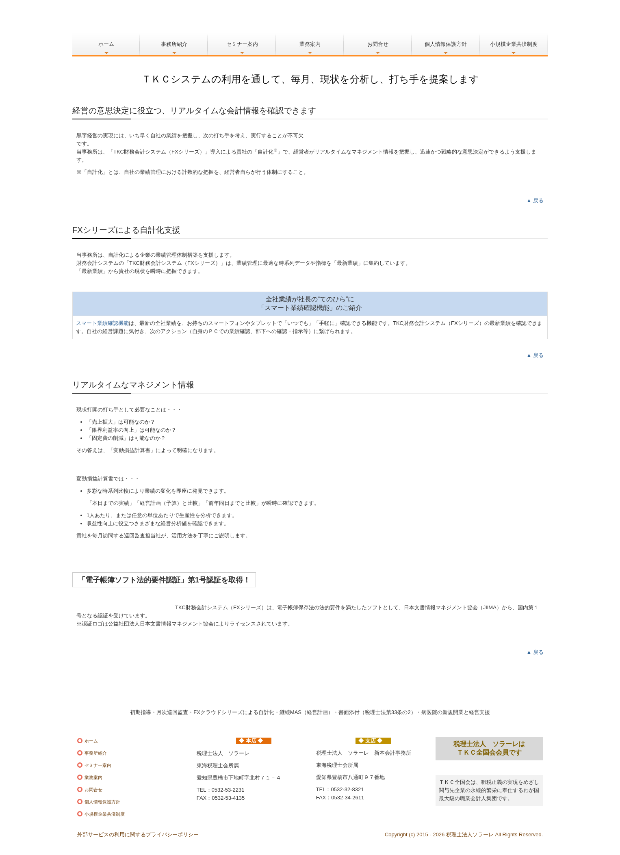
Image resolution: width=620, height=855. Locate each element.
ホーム (106, 44)
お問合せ (377, 44)
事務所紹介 (174, 44)
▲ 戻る (535, 200)
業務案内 (310, 44)
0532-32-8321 (347, 789)
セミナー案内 (242, 44)
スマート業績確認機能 (102, 323)
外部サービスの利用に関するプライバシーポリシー (138, 834)
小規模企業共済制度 (514, 44)
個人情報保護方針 (446, 44)
